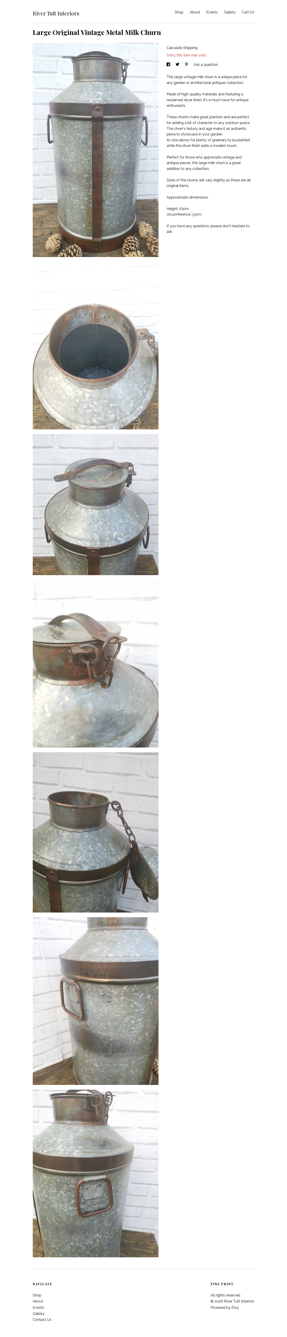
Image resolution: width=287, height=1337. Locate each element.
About (195, 12)
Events (212, 12)
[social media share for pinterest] (187, 64)
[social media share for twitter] (178, 64)
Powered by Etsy (225, 1307)
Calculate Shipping (182, 48)
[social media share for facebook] (169, 64)
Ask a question (206, 64)
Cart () (248, 12)
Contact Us (42, 1320)
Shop (179, 12)
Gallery (230, 12)
